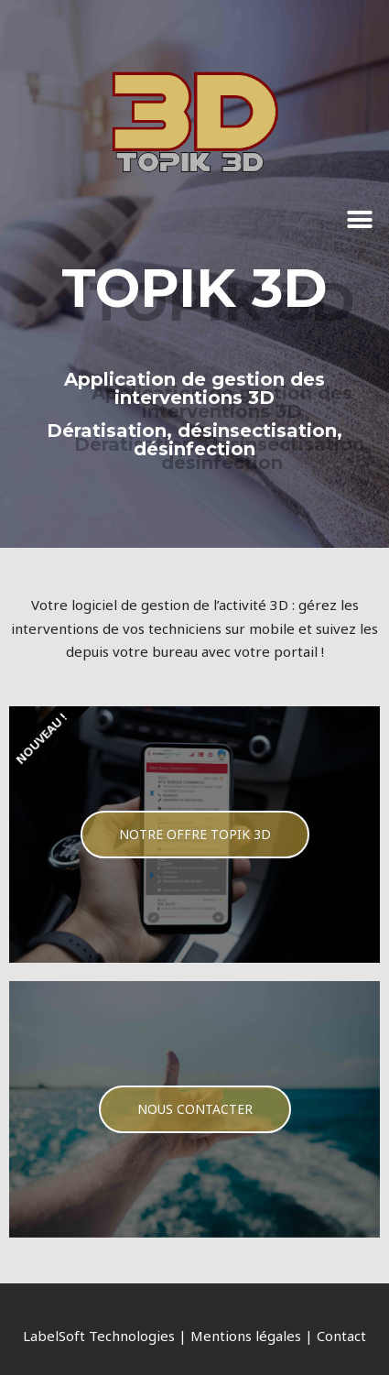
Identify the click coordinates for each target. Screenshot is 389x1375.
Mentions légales (245, 1335)
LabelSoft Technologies (99, 1335)
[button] (359, 219)
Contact (341, 1335)
